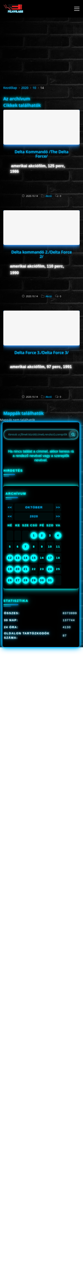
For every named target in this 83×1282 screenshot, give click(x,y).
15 (34, 557)
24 (50, 569)
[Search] (73, 434)
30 (42, 580)
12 (10, 557)
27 (18, 580)
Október (34, 507)
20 (18, 569)
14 (25, 557)
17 (50, 557)
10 (34, 88)
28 (25, 580)
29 (34, 580)
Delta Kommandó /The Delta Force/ (41, 153)
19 (10, 569)
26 (10, 580)
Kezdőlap (10, 88)
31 (50, 580)
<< (10, 507)
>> (58, 507)
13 (18, 557)
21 (25, 569)
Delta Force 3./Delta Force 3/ (41, 352)
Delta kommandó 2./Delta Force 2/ (41, 254)
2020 (24, 88)
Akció (49, 196)
